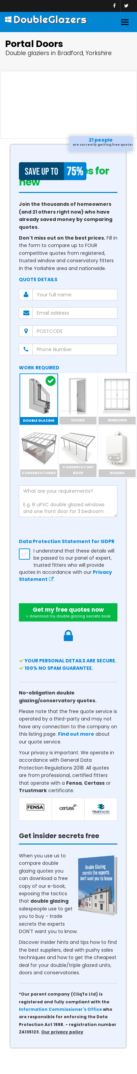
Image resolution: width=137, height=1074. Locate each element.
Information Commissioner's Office (60, 1009)
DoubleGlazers (46, 19)
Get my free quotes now (68, 612)
